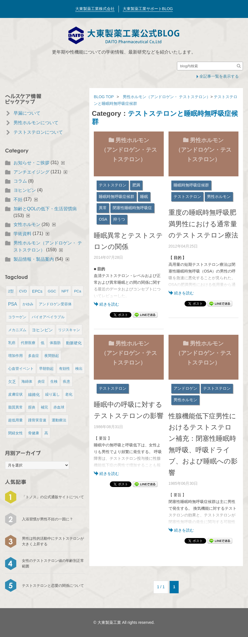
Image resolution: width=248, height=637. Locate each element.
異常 (103, 208)
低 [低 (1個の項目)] (42, 343)
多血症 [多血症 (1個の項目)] (33, 356)
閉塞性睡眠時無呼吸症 (132, 208)
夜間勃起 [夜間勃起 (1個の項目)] (51, 356)
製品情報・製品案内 (33, 259)
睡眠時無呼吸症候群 (116, 196)
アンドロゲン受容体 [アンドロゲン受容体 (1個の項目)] (55, 304)
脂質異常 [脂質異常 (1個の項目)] (15, 407)
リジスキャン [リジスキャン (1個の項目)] (69, 330)
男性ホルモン (219, 196)
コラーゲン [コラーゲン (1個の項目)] (17, 317)
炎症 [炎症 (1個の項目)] (41, 381)
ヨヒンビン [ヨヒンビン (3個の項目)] (42, 329)
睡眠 (144, 196)
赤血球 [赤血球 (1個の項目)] (58, 407)
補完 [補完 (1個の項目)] (44, 407)
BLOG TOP (104, 96)
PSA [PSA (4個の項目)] (12, 304)
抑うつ (119, 219)
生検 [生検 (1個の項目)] (54, 381)
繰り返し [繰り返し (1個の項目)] (52, 394)
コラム (20, 181)
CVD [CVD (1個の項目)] (23, 291)
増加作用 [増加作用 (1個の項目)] (15, 356)
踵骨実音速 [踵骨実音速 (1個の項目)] (37, 420)
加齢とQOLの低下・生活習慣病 (45, 208)
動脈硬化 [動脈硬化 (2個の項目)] (74, 343)
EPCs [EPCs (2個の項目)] (37, 291)
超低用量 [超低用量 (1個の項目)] (15, 420)
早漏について (26, 113)
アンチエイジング (31, 172)
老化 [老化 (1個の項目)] (68, 394)
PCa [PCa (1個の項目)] (77, 291)
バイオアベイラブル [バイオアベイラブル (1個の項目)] (48, 317)
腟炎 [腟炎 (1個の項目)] (31, 407)
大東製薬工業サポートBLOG (148, 8)
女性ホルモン (26, 224)
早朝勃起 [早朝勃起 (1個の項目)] (46, 368)
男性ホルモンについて (35, 122)
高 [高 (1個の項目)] (46, 433)
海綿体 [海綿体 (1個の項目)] (26, 381)
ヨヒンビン (24, 190)
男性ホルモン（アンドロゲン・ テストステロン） (166, 96)
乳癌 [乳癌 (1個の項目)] (11, 343)
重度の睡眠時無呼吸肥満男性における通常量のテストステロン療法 (203, 224)
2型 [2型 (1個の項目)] (11, 291)
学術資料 (22, 233)
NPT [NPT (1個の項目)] (65, 291)
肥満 (136, 185)
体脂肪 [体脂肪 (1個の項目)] (55, 343)
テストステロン (112, 185)
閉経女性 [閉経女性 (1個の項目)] (15, 433)
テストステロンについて (38, 132)
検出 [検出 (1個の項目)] (79, 368)
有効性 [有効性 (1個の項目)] (64, 368)
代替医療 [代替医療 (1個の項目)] (28, 343)
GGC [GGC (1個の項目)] (52, 291)
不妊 (17, 199)
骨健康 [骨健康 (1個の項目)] (33, 433)
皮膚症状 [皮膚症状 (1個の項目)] (15, 394)
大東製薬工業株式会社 (95, 8)
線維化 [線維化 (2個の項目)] (34, 394)
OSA (103, 219)
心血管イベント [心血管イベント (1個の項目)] (21, 368)
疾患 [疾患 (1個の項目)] (66, 381)
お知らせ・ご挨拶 (31, 162)
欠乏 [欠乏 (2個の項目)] (12, 381)
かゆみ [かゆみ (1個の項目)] (27, 304)
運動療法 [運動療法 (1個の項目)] (59, 420)
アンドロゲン (185, 388)
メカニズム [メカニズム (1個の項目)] (17, 330)
